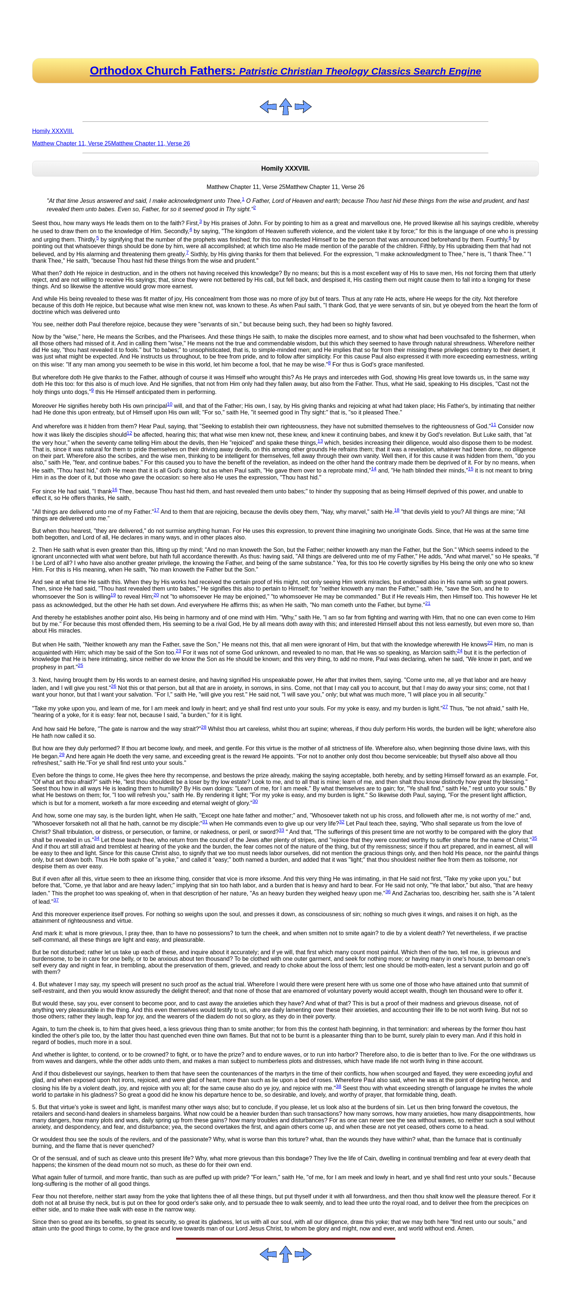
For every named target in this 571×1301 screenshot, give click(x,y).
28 (203, 727)
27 (445, 706)
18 (397, 510)
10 (169, 404)
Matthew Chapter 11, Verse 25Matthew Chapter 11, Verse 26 (111, 143)
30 (255, 801)
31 (205, 821)
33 (281, 830)
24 (459, 650)
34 (96, 838)
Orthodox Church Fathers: (285, 70)
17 (156, 510)
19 (113, 595)
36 (388, 891)
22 (490, 642)
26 (114, 686)
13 (320, 441)
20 (156, 595)
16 (114, 489)
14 (374, 468)
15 (470, 468)
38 (338, 1086)
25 (80, 665)
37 (56, 900)
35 (534, 838)
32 (341, 821)
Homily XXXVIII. (53, 131)
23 (178, 650)
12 (129, 433)
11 (493, 424)
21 (428, 603)
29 (62, 754)
